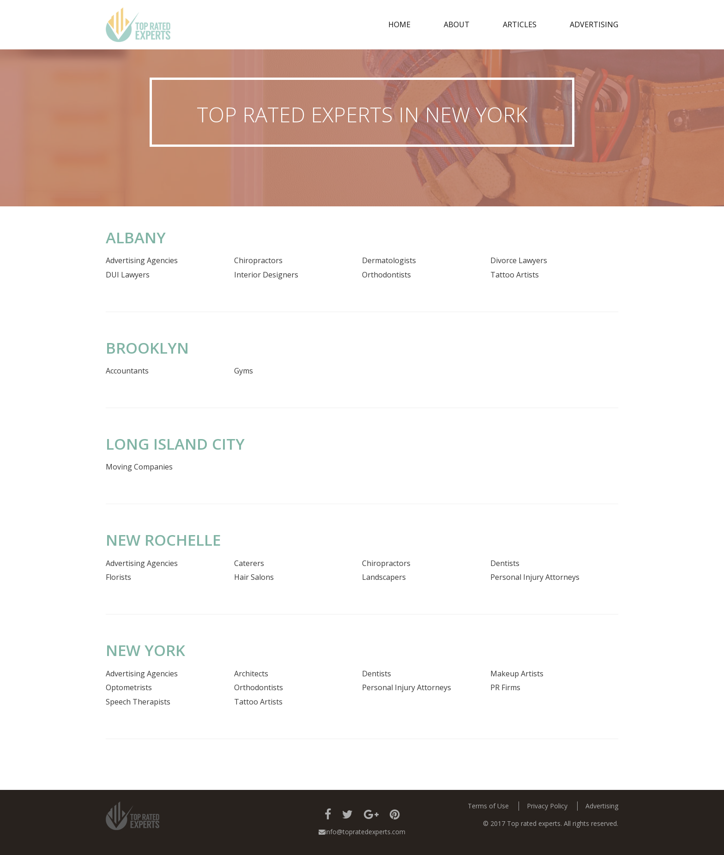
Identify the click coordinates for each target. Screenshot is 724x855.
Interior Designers (266, 275)
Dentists (504, 563)
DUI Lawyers (128, 275)
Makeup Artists (516, 673)
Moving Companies (139, 467)
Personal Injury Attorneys (534, 577)
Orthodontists (386, 275)
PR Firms (505, 687)
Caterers (249, 563)
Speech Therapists (138, 702)
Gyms (243, 371)
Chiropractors (258, 260)
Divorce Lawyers (518, 260)
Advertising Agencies (142, 260)
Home (399, 24)
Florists (118, 577)
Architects (251, 673)
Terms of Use (488, 805)
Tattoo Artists (514, 275)
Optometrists (129, 687)
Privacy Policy (547, 805)
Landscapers (384, 577)
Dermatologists (389, 260)
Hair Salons (254, 577)
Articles (520, 24)
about (457, 24)
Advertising (594, 24)
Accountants (127, 371)
